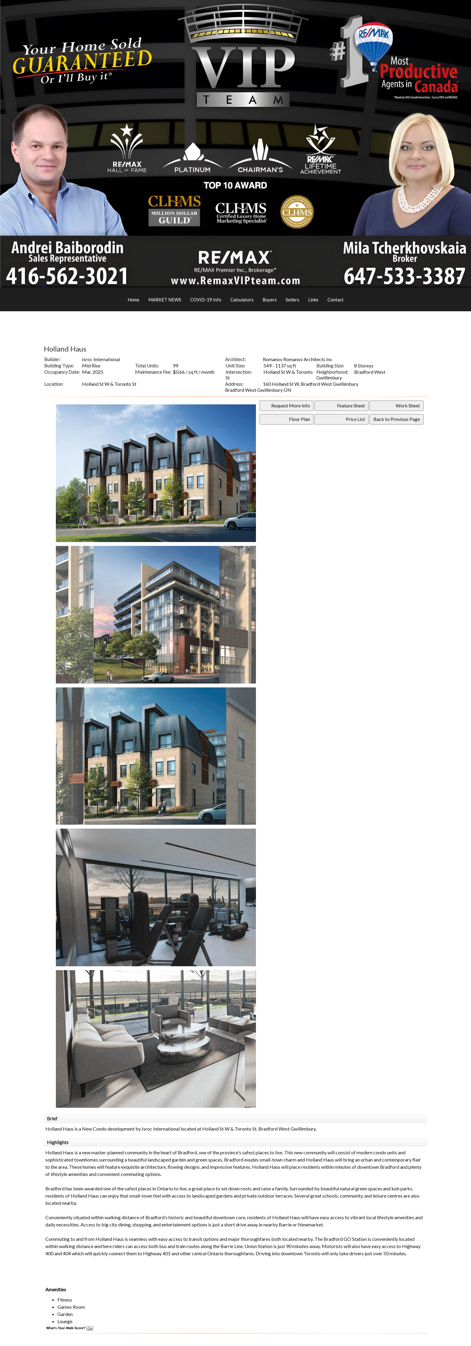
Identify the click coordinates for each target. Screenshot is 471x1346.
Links (313, 299)
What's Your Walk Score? (69, 1328)
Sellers (292, 299)
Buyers (270, 299)
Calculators (242, 299)
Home (133, 299)
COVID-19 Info (205, 299)
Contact (335, 299)
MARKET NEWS (164, 299)
